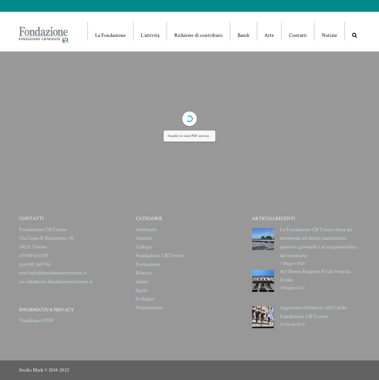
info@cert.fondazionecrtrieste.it (59, 281)
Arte (269, 35)
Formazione (148, 264)
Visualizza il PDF (36, 320)
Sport (141, 290)
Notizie (329, 35)
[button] (354, 30)
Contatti (298, 35)
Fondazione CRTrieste (160, 255)
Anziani (144, 238)
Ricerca (143, 272)
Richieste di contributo (198, 35)
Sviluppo (145, 298)
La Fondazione (110, 35)
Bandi (243, 35)
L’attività (150, 35)
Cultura (143, 246)
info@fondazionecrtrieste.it (58, 272)
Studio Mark (31, 370)
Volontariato (149, 307)
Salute (142, 281)
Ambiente (146, 229)
